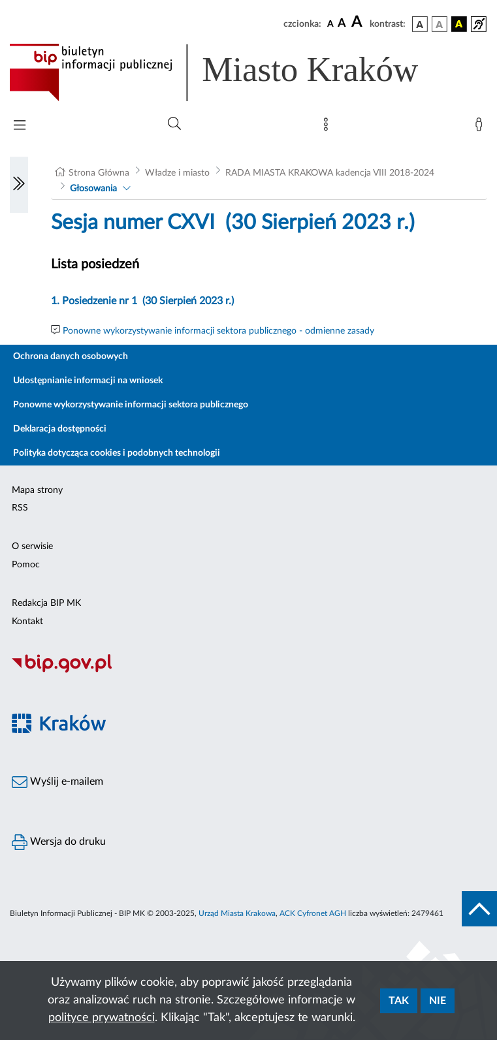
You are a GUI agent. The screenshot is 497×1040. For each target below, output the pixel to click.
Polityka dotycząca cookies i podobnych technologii (116, 453)
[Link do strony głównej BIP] (232, 72)
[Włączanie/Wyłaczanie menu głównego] (19, 126)
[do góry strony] (479, 908)
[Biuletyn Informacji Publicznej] (248, 671)
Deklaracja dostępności (59, 428)
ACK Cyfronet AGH (313, 913)
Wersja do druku (59, 842)
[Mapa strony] (328, 127)
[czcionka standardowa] (330, 23)
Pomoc (26, 564)
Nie (437, 1001)
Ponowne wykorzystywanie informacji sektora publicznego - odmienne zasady (218, 331)
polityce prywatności (101, 1018)
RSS (20, 507)
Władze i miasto (177, 173)
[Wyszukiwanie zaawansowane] (174, 124)
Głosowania (93, 188)
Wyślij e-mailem (57, 782)
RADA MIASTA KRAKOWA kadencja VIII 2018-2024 (329, 173)
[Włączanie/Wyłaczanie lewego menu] (19, 185)
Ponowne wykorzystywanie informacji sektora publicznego (130, 404)
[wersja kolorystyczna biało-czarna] (439, 24)
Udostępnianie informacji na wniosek (88, 380)
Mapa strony (37, 490)
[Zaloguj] (481, 127)
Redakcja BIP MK (46, 603)
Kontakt (27, 621)
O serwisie (32, 546)
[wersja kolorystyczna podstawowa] (419, 24)
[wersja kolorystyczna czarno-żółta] (459, 24)
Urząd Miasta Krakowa (237, 913)
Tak (399, 1001)
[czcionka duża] (358, 22)
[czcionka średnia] (341, 24)
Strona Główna (99, 173)
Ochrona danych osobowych (70, 356)
